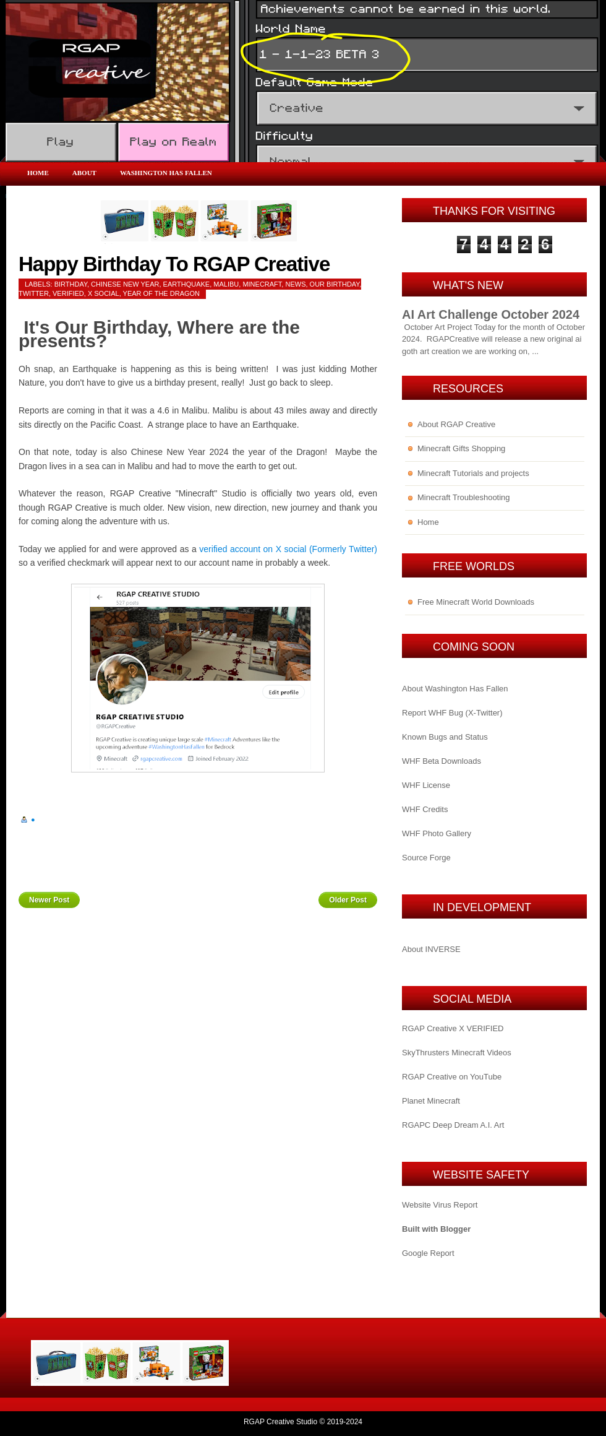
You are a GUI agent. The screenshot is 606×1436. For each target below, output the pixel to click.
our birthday (335, 284)
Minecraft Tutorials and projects (473, 473)
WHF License (426, 785)
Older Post (348, 900)
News (295, 284)
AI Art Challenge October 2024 (490, 314)
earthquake (186, 284)
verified (68, 293)
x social (103, 293)
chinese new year (125, 284)
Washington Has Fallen (166, 172)
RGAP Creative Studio (280, 1421)
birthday (70, 284)
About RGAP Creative (456, 424)
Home (38, 172)
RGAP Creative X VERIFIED (452, 1028)
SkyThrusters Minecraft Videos (456, 1052)
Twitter (34, 293)
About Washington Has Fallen (455, 688)
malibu (226, 284)
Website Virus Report (439, 1204)
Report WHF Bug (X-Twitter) (452, 712)
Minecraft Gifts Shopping (461, 448)
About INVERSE (431, 949)
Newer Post (49, 900)
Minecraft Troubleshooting (463, 497)
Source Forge (426, 857)
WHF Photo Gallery (436, 833)
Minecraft (261, 284)
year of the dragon (161, 293)
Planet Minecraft (431, 1100)
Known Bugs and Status (445, 737)
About (84, 172)
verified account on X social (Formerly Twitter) (288, 549)
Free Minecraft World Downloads (475, 602)
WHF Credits (425, 809)
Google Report (428, 1253)
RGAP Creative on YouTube (451, 1076)
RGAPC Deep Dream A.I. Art (453, 1125)
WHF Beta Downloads (441, 761)
